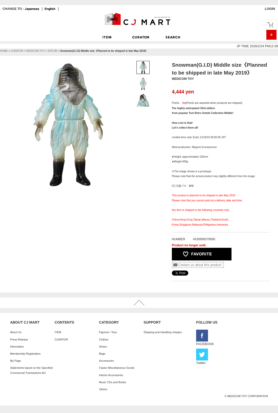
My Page (15, 360)
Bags (102, 353)
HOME (4, 51)
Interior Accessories (111, 375)
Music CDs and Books (112, 382)
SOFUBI (52, 51)
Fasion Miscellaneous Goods (116, 367)
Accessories (106, 360)
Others (103, 389)
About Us (15, 332)
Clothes (103, 339)
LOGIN (270, 9)
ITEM (58, 332)
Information (17, 346)
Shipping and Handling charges (163, 332)
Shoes (103, 346)
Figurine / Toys (108, 332)
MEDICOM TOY (35, 51)
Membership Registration (25, 353)
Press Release (19, 339)
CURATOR (17, 51)
